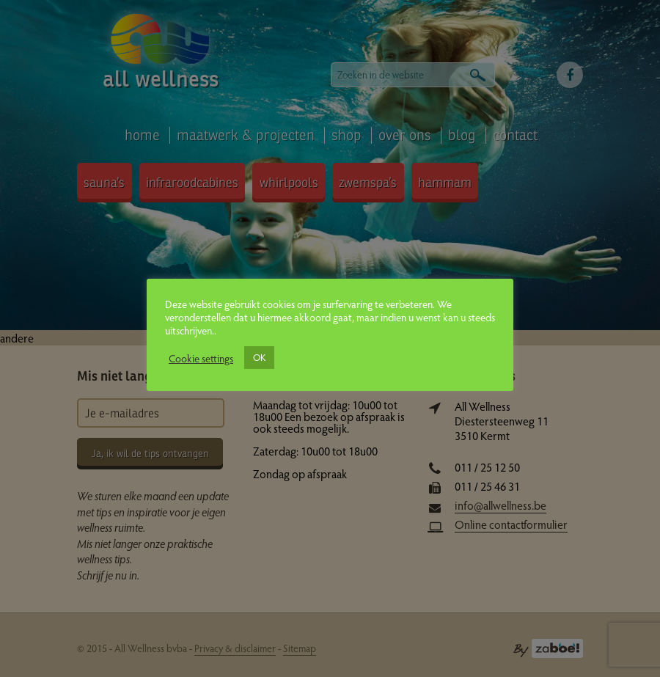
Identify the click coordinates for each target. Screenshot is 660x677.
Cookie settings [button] (201, 358)
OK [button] (259, 357)
